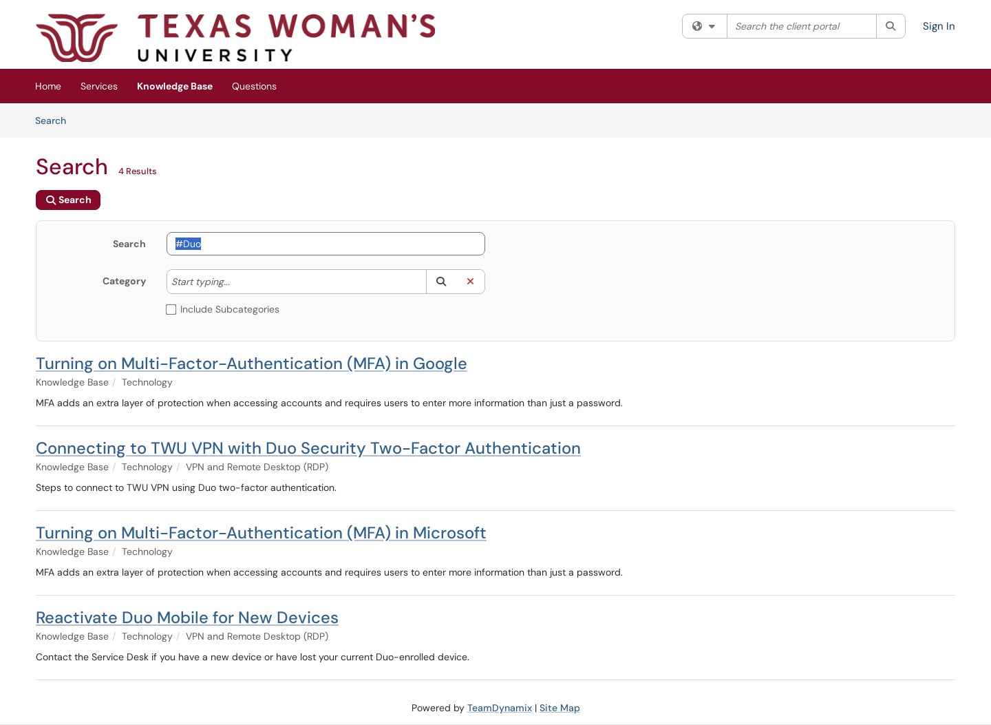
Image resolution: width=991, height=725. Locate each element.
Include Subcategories (223, 309)
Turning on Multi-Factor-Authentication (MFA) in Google (251, 363)
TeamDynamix (499, 708)
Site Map (560, 708)
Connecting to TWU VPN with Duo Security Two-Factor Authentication (308, 448)
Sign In (939, 26)
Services (99, 86)
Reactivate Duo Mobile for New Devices (187, 617)
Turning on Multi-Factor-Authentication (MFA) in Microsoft (261, 532)
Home (48, 86)
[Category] (237, 281)
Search (55, 120)
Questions (254, 86)
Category (124, 281)
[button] (441, 281)
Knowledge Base (175, 86)
